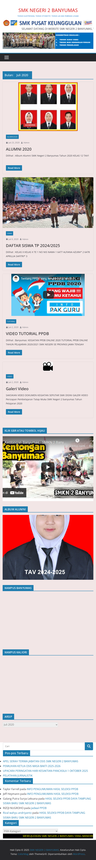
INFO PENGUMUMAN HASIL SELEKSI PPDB (52, 789)
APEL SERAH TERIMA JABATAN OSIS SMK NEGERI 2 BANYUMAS (40, 761)
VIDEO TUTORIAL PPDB (27, 333)
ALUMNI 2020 (19, 149)
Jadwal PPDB (39, 808)
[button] (48, 468)
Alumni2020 (12, 137)
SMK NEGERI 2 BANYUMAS (48, 10)
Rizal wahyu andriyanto (17, 813)
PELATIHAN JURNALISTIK (18, 775)
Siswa (9, 233)
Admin (26, 142)
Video (9, 376)
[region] (48, 468)
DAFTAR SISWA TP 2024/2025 (33, 245)
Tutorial (11, 321)
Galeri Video (17, 388)
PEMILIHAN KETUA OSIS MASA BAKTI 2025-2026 (31, 766)
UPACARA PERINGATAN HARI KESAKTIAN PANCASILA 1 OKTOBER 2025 (45, 771)
